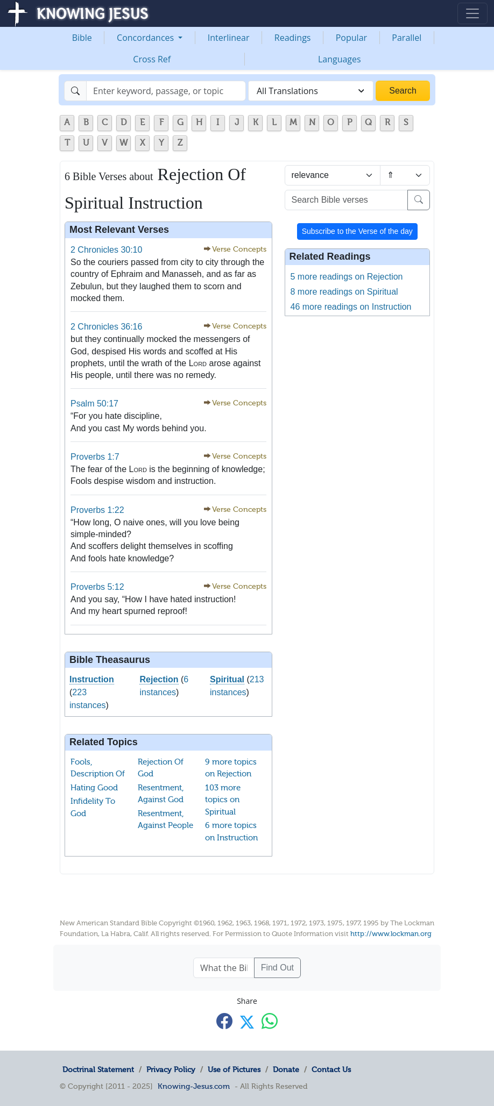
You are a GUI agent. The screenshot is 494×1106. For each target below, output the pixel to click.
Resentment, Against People (165, 819)
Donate (286, 1069)
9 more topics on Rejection (231, 768)
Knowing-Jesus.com (194, 1086)
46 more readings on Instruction (351, 306)
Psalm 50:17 (94, 403)
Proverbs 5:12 (97, 586)
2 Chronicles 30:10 (106, 249)
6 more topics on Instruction (231, 831)
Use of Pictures (234, 1069)
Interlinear (229, 38)
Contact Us (331, 1069)
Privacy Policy (170, 1069)
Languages (339, 59)
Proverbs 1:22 (97, 510)
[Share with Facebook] (224, 1021)
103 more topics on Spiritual (223, 799)
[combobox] (310, 91)
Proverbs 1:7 (94, 456)
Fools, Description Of (97, 768)
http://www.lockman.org (391, 934)
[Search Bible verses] (346, 200)
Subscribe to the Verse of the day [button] (357, 231)
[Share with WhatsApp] (270, 1021)
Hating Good (94, 787)
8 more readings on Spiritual (344, 291)
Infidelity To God (92, 807)
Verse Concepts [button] (239, 249)
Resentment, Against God (161, 793)
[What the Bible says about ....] (224, 968)
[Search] (166, 91)
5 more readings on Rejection (347, 276)
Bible (82, 38)
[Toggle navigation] (472, 13)
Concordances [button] (146, 38)
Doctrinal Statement (98, 1069)
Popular (351, 38)
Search (403, 90)
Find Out (277, 967)
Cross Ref (152, 59)
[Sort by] (332, 175)
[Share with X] (247, 1022)
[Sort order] (405, 175)
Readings (292, 38)
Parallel (406, 38)
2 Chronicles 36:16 (106, 326)
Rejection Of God (161, 768)
